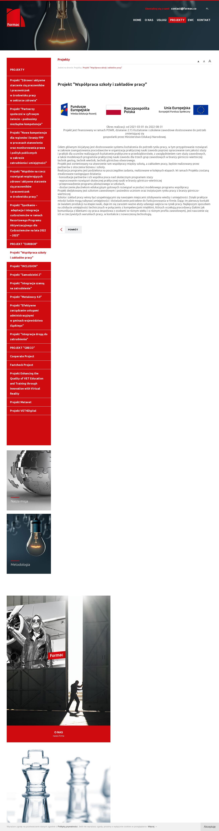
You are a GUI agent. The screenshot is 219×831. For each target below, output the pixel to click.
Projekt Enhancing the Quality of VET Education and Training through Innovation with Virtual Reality (26, 383)
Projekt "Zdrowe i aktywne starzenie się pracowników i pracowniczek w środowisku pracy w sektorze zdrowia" (27, 90)
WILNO (183, 712)
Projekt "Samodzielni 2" (25, 274)
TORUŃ (78, 712)
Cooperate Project (22, 356)
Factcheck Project (21, 364)
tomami (141, 817)
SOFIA (43, 718)
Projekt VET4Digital (23, 410)
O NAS (149, 19)
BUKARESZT (64, 718)
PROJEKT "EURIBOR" (23, 243)
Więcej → (152, 826)
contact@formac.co (183, 8)
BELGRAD (162, 712)
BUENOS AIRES (169, 718)
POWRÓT (73, 229)
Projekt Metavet (21, 402)
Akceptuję (210, 826)
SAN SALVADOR (138, 718)
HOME (137, 19)
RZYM (85, 718)
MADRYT (98, 712)
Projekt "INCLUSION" (24, 266)
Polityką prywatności (68, 826)
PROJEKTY (177, 19)
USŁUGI (162, 19)
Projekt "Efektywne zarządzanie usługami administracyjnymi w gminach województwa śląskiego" (26, 315)
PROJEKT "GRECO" (22, 347)
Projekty (77, 68)
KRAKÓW (58, 712)
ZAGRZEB (140, 712)
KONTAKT (203, 19)
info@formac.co (126, 779)
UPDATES (83, 666)
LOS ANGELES (107, 718)
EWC (191, 19)
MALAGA (119, 712)
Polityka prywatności (107, 817)
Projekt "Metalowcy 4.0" (26, 296)
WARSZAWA (34, 712)
